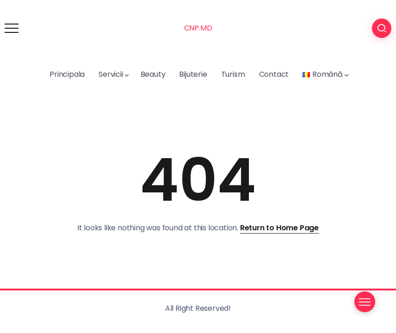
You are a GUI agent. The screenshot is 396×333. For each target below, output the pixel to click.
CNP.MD (198, 28)
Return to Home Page (279, 227)
